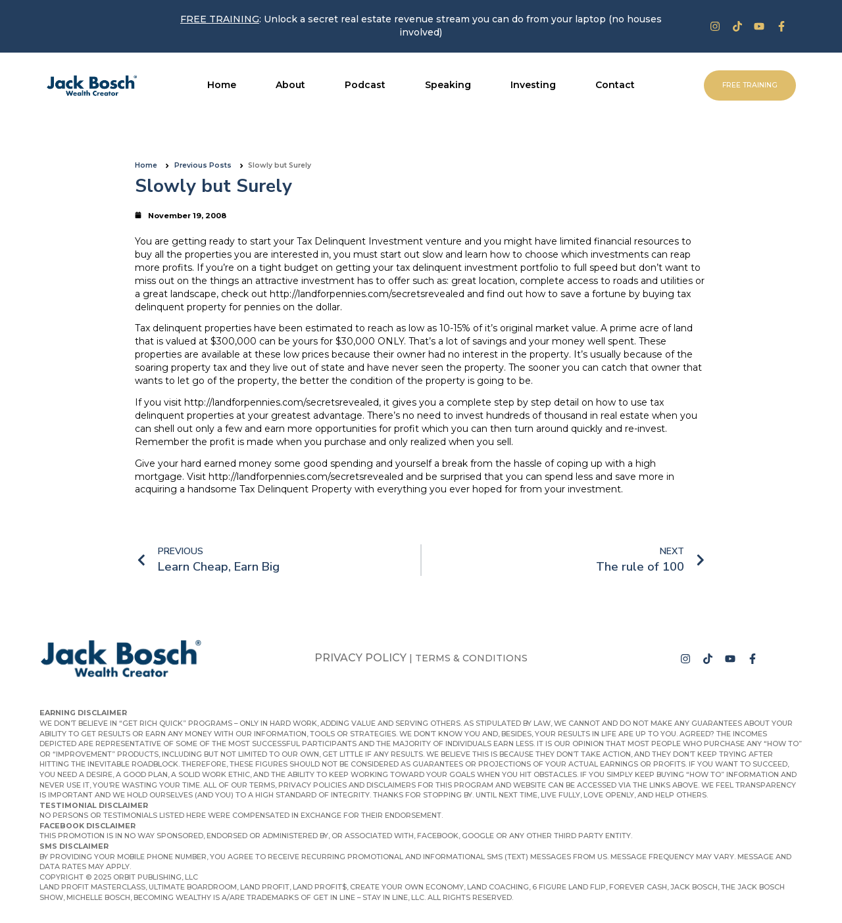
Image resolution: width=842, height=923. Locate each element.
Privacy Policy (360, 657)
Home (146, 165)
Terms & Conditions (471, 658)
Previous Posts (203, 165)
